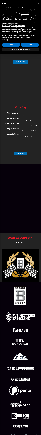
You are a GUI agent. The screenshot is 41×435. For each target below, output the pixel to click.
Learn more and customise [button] (20, 49)
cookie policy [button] (25, 14)
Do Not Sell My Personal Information (13, 26)
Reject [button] (11, 45)
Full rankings (21, 153)
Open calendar (20, 61)
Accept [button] (30, 45)
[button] (38, 3)
